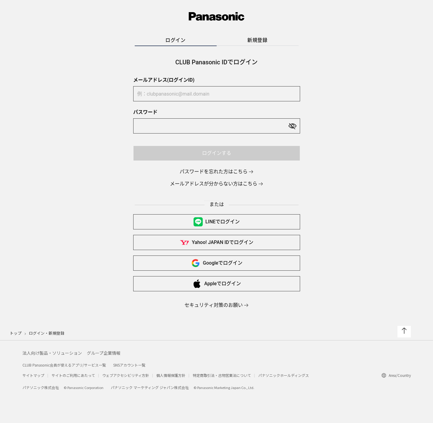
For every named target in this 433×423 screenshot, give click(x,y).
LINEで (216, 222)
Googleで (217, 263)
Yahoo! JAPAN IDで (216, 242)
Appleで (216, 284)
